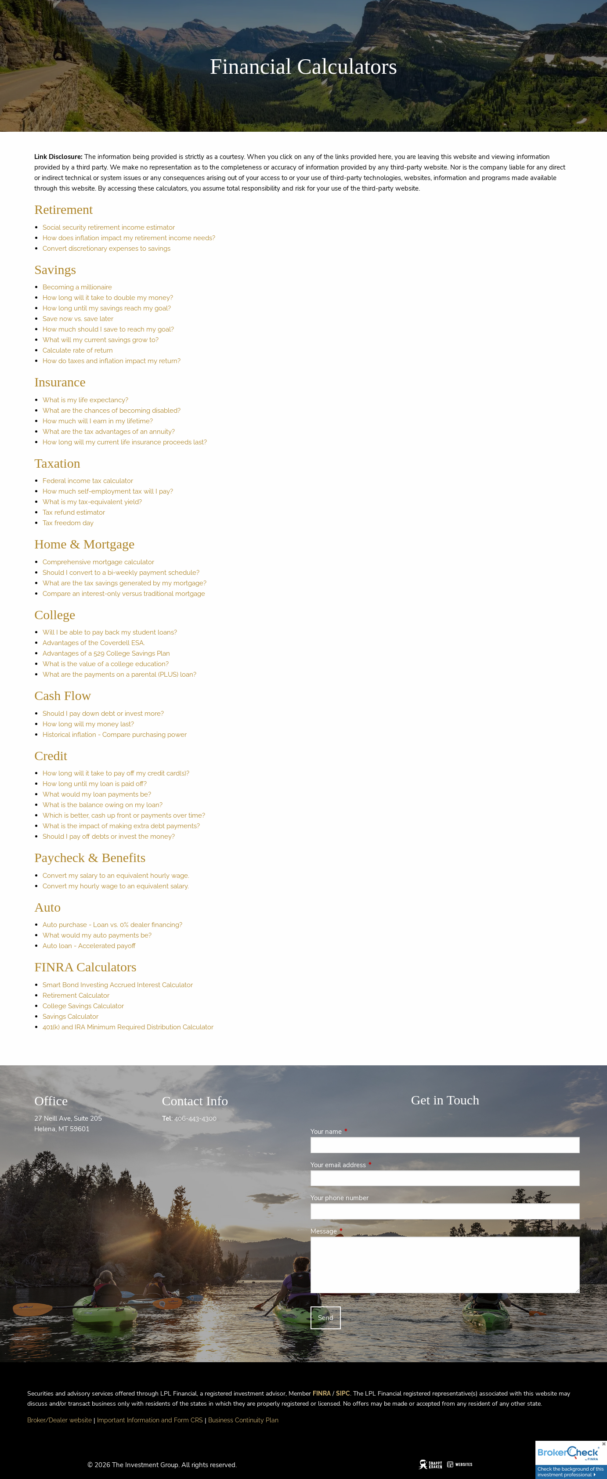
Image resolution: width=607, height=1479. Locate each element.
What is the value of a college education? (106, 664)
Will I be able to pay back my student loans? (110, 632)
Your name (357, 1131)
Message (355, 1231)
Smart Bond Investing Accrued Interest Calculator (118, 985)
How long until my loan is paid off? (95, 784)
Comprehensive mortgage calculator (98, 562)
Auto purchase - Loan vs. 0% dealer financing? (112, 925)
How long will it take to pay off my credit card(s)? (116, 773)
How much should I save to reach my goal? (108, 329)
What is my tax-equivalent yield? (92, 502)
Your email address (369, 1165)
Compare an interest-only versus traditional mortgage (124, 594)
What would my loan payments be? (97, 794)
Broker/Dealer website (59, 1420)
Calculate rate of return (78, 350)
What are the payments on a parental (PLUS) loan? (119, 674)
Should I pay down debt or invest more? (103, 714)
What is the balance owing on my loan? (103, 805)
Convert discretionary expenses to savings (106, 249)
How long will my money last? (88, 724)
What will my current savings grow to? (101, 340)
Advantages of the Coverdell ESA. (94, 643)
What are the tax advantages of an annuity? (109, 432)
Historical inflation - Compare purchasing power (115, 735)
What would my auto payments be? (97, 935)
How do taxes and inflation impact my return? (112, 361)
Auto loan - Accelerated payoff (89, 946)
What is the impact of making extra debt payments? (121, 826)
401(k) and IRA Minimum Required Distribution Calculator (128, 1027)
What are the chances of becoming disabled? (112, 411)
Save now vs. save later (78, 319)
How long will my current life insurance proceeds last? (125, 442)
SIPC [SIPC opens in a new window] (343, 1393)
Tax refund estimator (74, 512)
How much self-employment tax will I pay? (108, 491)
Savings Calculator (70, 1017)
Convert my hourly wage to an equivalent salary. (116, 886)
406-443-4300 (195, 1118)
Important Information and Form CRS (150, 1420)
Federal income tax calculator (88, 481)
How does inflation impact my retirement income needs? (129, 238)
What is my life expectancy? (85, 400)
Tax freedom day (68, 523)
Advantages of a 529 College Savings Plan (106, 653)
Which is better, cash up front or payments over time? (124, 815)
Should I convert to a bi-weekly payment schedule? (121, 573)
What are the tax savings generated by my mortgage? (124, 583)
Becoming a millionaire (77, 287)
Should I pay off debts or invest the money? (109, 837)
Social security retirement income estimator (109, 227)
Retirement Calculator (76, 995)
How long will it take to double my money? (108, 298)
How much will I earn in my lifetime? (98, 421)
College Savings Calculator (83, 1006)
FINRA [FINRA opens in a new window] (322, 1393)
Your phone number (340, 1198)
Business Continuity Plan (243, 1420)
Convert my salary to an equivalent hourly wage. (116, 876)
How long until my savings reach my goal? (107, 308)
